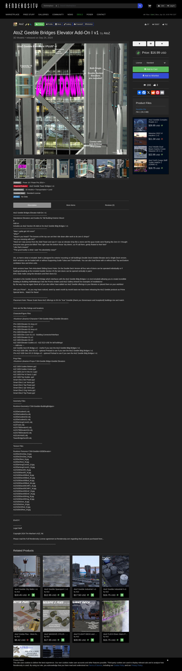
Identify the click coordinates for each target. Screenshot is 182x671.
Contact (101, 15)
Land (50, 190)
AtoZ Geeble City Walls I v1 (26, 589)
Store (58, 24)
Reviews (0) (110, 205)
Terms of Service (95, 665)
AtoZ (107, 33)
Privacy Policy (136, 665)
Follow (39, 24)
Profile (49, 24)
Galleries (43, 15)
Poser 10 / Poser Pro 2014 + (34, 183)
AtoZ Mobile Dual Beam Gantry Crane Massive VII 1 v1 (157, 149)
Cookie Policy (119, 665)
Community (58, 15)
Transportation (41, 190)
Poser (90, 15)
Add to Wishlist (151, 75)
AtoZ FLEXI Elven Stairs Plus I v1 (117, 634)
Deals (80, 15)
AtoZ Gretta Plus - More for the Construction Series (36, 634)
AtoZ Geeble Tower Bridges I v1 (41, 186)
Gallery (67, 24)
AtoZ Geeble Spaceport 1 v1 (56, 589)
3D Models (29, 190)
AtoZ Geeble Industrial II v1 (114, 589)
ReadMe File (141, 109)
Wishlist (89, 24)
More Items (70, 205)
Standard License (33, 193)
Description (32, 205)
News (70, 15)
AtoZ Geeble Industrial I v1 (85, 589)
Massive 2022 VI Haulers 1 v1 (156, 134)
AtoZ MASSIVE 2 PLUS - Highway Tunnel (61, 634)
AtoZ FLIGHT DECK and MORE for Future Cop (93, 634)
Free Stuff (29, 15)
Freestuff (78, 24)
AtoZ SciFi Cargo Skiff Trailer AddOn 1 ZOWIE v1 (158, 162)
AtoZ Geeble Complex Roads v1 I (158, 121)
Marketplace (12, 15)
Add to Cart (150, 69)
